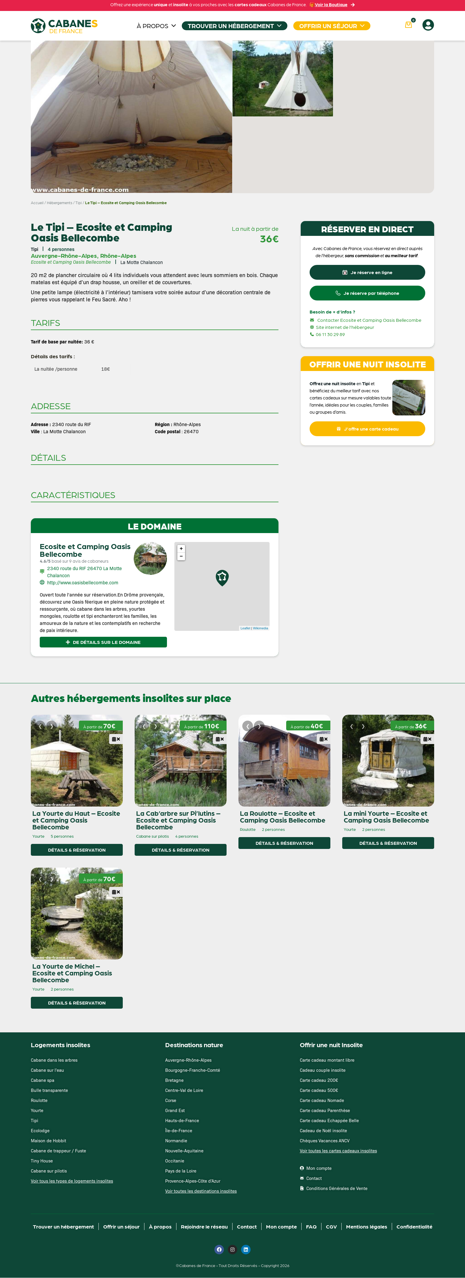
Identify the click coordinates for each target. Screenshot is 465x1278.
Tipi (78, 202)
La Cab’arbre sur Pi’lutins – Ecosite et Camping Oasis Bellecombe (178, 820)
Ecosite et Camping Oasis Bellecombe (85, 549)
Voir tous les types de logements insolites (72, 1181)
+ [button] (181, 548)
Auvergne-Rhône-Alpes (64, 255)
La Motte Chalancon (141, 262)
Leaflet (245, 628)
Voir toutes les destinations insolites (201, 1191)
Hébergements (59, 202)
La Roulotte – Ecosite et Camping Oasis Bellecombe (282, 816)
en (359, 385)
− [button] (181, 556)
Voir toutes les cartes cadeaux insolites (338, 1151)
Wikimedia (260, 628)
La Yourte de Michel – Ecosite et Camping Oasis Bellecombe (72, 973)
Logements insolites (60, 1045)
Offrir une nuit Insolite (331, 1045)
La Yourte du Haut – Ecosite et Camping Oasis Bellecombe (76, 820)
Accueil (37, 202)
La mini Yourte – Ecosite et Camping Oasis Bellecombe (386, 816)
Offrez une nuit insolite (333, 385)
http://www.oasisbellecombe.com (82, 582)
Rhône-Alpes (118, 255)
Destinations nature (194, 1045)
